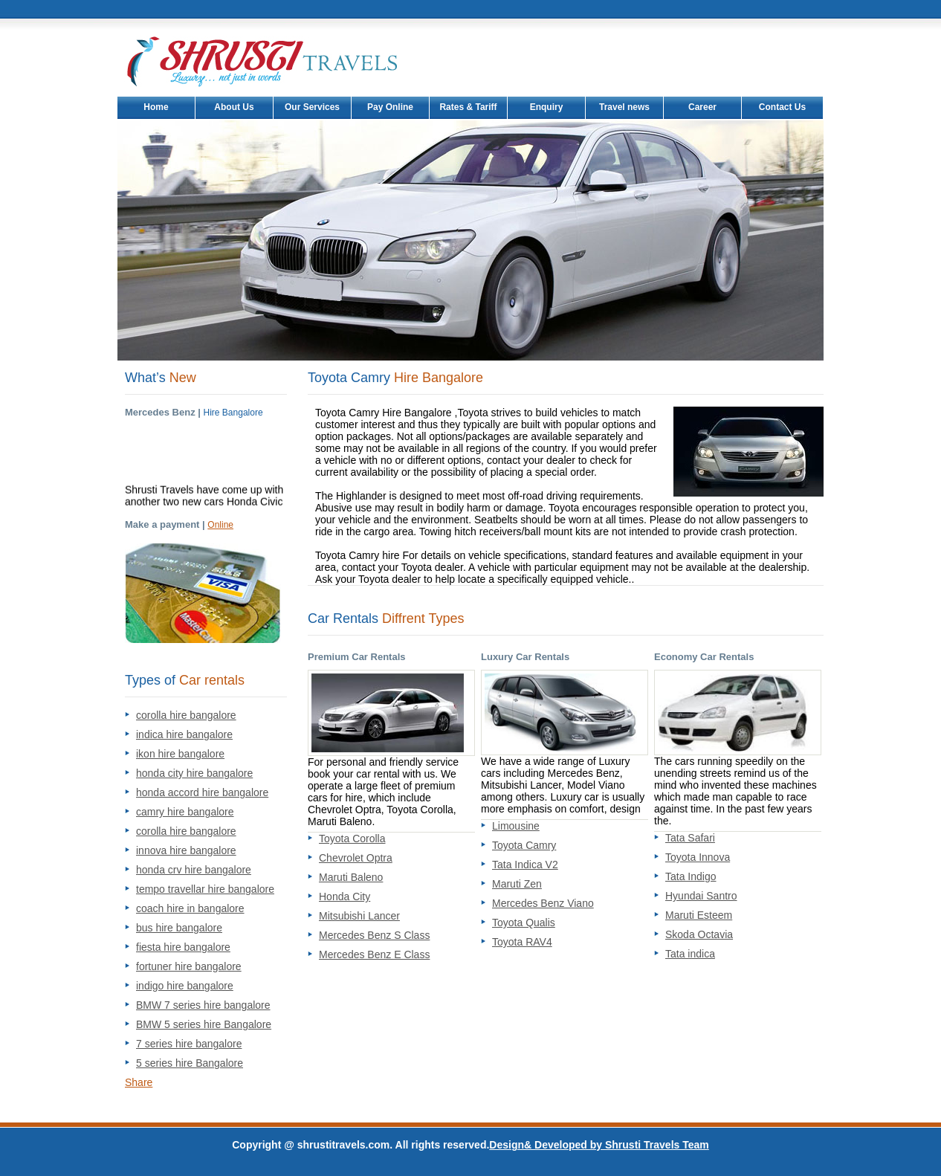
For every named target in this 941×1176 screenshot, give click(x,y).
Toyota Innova (697, 857)
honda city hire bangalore (194, 773)
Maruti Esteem (698, 915)
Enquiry (546, 107)
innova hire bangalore (186, 850)
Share (138, 1082)
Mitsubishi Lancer (359, 916)
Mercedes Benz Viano (543, 903)
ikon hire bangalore (180, 754)
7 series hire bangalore (189, 1044)
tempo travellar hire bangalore (205, 889)
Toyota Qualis (523, 922)
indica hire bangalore (184, 734)
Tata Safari (690, 838)
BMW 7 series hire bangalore (203, 1005)
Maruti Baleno (351, 877)
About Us (233, 107)
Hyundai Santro (701, 896)
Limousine (516, 826)
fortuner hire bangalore (189, 966)
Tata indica (690, 954)
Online (220, 525)
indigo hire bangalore (184, 986)
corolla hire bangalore (186, 715)
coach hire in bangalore (190, 908)
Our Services (312, 107)
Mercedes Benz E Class (374, 954)
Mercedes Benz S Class (374, 935)
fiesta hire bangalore (183, 947)
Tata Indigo (691, 876)
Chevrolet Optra (355, 858)
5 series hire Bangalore (189, 1063)
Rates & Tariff (468, 107)
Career (702, 107)
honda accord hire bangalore (202, 792)
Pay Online (390, 107)
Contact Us (782, 107)
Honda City (344, 896)
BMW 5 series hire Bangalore (203, 1024)
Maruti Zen (517, 884)
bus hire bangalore (179, 928)
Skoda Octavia (699, 934)
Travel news (624, 107)
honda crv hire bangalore (193, 870)
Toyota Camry (524, 845)
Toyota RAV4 (522, 942)
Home (155, 107)
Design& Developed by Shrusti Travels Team (598, 1145)
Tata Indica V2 (525, 864)
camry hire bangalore (185, 812)
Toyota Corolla (352, 838)
